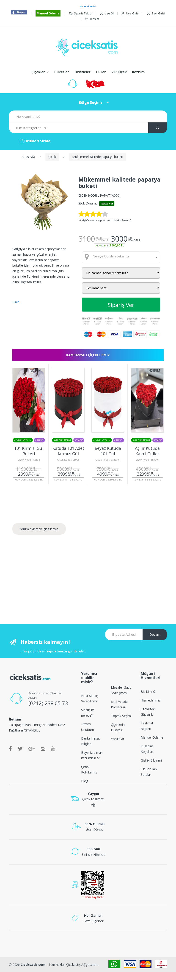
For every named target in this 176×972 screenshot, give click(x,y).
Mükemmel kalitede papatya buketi (97, 157)
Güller (101, 71)
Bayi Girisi (156, 13)
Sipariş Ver (121, 305)
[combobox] (121, 257)
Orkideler (82, 71)
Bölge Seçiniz (90, 102)
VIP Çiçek (119, 71)
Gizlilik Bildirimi (151, 760)
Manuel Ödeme (48, 13)
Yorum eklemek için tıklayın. (39, 529)
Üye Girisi (130, 13)
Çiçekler (38, 71)
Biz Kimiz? (148, 691)
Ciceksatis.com (33, 964)
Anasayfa (28, 157)
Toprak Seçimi (121, 716)
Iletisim (92, 19)
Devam (154, 634)
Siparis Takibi (80, 13)
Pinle (15, 302)
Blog (84, 781)
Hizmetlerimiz (150, 700)
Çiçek (52, 157)
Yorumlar (117, 739)
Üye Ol (107, 13)
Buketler (61, 71)
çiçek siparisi (88, 6)
